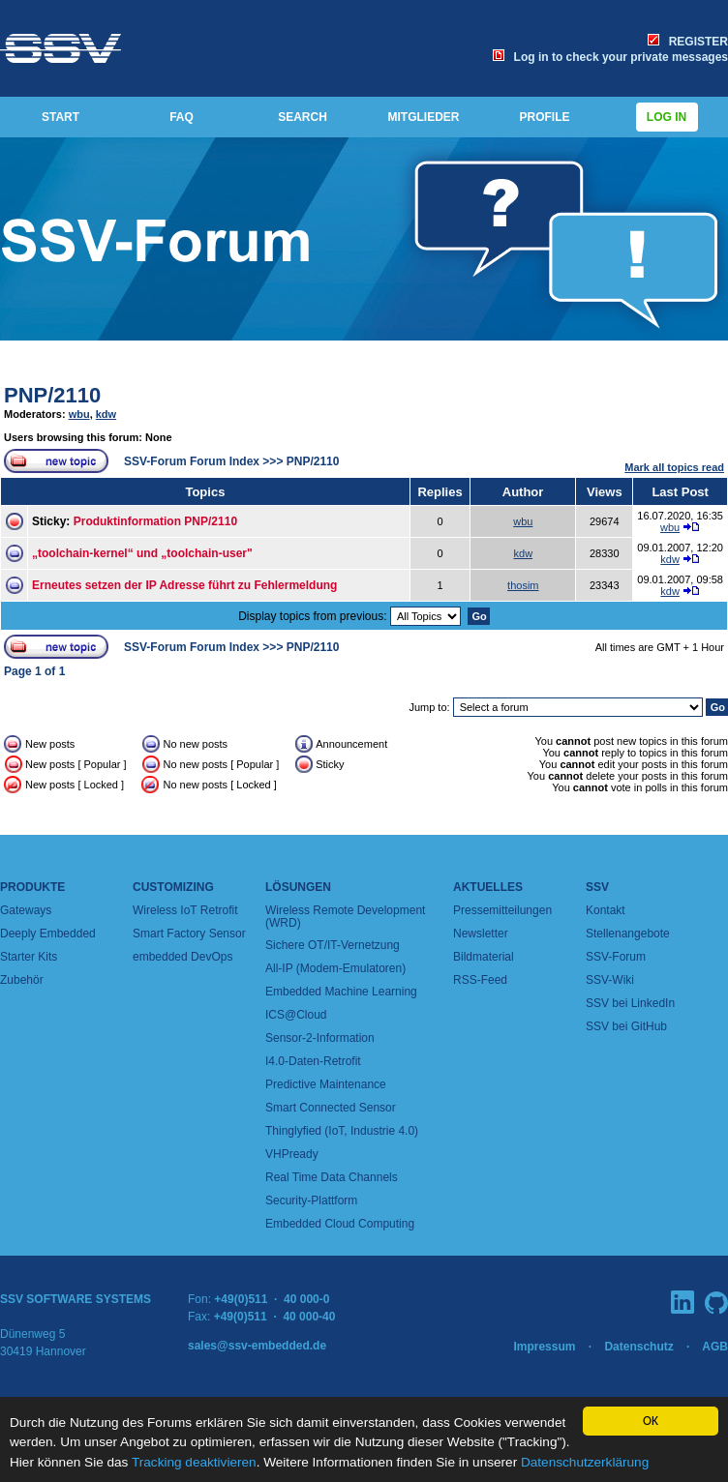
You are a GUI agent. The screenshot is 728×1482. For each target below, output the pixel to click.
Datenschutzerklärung (585, 1462)
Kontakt (605, 910)
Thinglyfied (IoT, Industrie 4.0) (341, 1131)
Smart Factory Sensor (189, 933)
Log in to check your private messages (610, 57)
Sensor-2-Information (320, 1038)
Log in (667, 117)
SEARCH (302, 117)
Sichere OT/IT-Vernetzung (332, 945)
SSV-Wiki (610, 980)
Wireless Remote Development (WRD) (345, 917)
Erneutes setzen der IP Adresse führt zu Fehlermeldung (184, 585)
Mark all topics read (674, 467)
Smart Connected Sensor (330, 1107)
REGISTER (688, 41)
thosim (522, 585)
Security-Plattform (311, 1200)
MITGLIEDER (424, 117)
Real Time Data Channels (331, 1177)
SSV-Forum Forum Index (191, 461)
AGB (715, 1346)
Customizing (173, 887)
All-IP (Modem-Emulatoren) (335, 968)
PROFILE (544, 117)
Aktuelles (488, 887)
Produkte (32, 887)
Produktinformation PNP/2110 (155, 521)
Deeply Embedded (48, 933)
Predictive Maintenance (325, 1084)
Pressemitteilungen (502, 910)
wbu (79, 414)
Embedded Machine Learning (341, 991)
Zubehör (22, 980)
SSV (597, 887)
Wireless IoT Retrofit (185, 910)
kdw (106, 414)
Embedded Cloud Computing (339, 1223)
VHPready (291, 1154)
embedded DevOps (182, 956)
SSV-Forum (616, 956)
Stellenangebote (628, 933)
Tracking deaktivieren (194, 1462)
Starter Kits (28, 956)
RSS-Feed (480, 980)
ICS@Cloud (296, 1015)
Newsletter (480, 933)
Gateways (25, 910)
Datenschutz (638, 1346)
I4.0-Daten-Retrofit (313, 1061)
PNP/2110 (52, 395)
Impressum (544, 1346)
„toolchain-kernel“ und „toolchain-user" (142, 553)
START (60, 117)
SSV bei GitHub (626, 1026)
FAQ (181, 117)
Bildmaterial (483, 956)
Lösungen (298, 887)
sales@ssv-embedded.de (257, 1345)
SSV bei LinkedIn (630, 1003)
